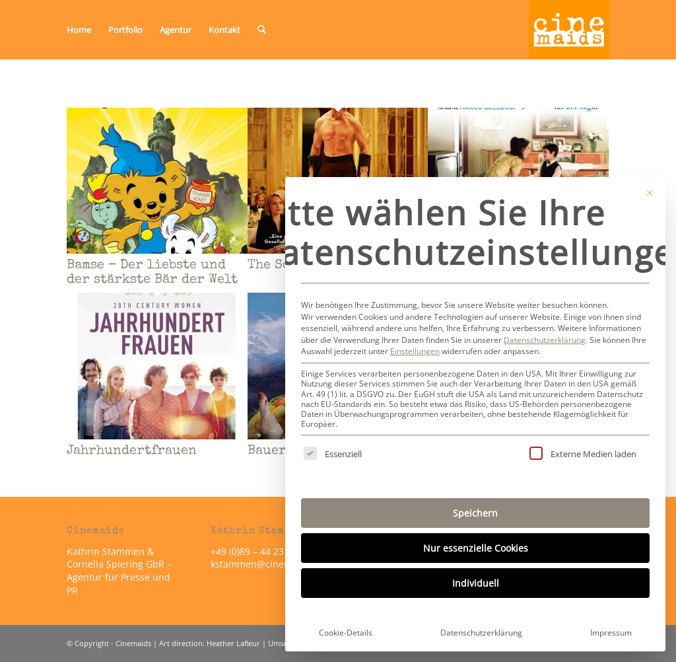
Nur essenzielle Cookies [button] (475, 548)
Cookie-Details (345, 632)
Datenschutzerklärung (545, 340)
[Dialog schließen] (649, 192)
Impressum (611, 632)
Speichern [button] (475, 513)
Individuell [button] (475, 583)
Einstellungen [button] (415, 351)
